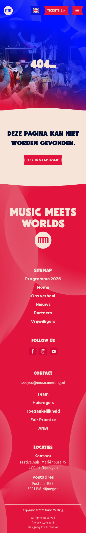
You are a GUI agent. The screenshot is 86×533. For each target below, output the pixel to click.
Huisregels (43, 402)
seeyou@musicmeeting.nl (43, 382)
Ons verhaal (43, 295)
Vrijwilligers (43, 321)
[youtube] (54, 351)
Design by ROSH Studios (43, 527)
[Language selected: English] (36, 10)
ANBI (43, 428)
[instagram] (43, 351)
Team (43, 394)
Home (43, 287)
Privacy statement (43, 522)
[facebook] (32, 351)
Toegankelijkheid (43, 411)
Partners (43, 313)
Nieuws (43, 304)
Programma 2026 (43, 278)
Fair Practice (43, 419)
